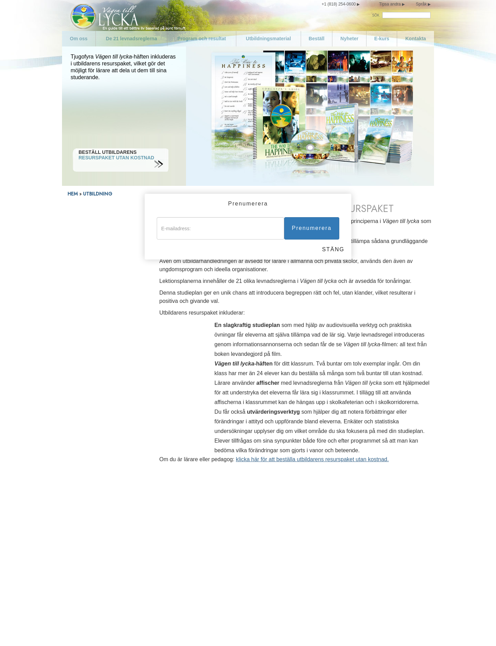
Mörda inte (194, 541)
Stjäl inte (192, 602)
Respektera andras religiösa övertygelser (331, 541)
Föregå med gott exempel (211, 519)
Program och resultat (201, 38)
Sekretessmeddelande (256, 631)
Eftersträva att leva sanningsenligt (220, 530)
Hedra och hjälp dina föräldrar (215, 508)
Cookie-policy (374, 631)
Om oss (78, 38)
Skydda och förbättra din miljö (215, 591)
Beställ (316, 38)
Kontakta (415, 38)
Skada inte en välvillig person (215, 580)
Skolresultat (79, 268)
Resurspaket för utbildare (94, 243)
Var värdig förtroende (309, 497)
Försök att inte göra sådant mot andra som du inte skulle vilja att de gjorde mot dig (332, 555)
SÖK (375, 15)
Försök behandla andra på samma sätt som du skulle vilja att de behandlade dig (334, 572)
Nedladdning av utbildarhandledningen (91, 255)
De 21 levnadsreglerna (131, 38)
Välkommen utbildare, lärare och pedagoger (101, 230)
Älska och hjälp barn (205, 497)
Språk (421, 4)
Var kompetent (302, 530)
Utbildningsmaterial (268, 38)
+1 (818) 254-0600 (339, 4)
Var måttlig (91, 586)
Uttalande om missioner (105, 508)
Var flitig (294, 519)
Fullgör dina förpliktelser (312, 508)
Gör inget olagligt (201, 552)
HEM (73, 193)
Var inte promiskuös (101, 597)
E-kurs (382, 38)
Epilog (293, 597)
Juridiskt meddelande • (341, 631)
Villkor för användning (299, 631)
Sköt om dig (92, 575)
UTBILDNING (98, 193)
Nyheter (349, 38)
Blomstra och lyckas (308, 586)
